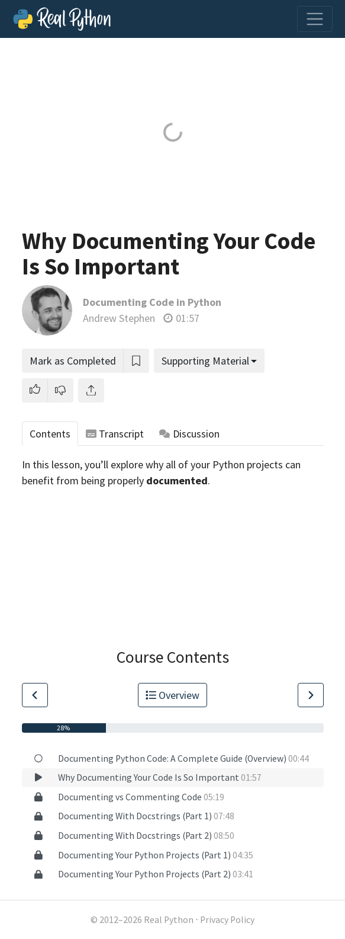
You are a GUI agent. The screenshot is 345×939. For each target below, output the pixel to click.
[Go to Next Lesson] (311, 695)
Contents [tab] (50, 433)
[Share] (91, 390)
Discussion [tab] (189, 433)
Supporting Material (205, 361)
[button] (35, 390)
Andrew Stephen (119, 318)
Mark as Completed (73, 361)
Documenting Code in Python (152, 302)
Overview (173, 695)
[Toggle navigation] (315, 19)
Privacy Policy (227, 919)
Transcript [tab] (115, 433)
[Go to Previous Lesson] (35, 695)
